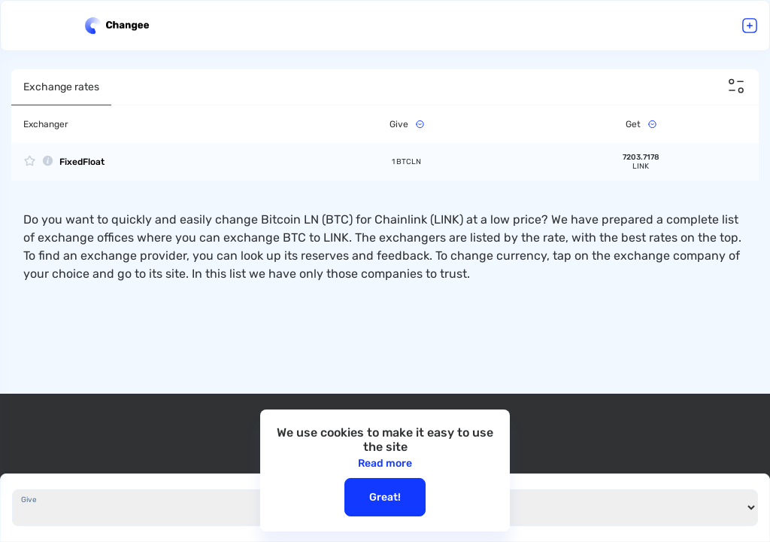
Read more (385, 463)
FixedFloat (82, 162)
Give (29, 499)
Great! (385, 497)
